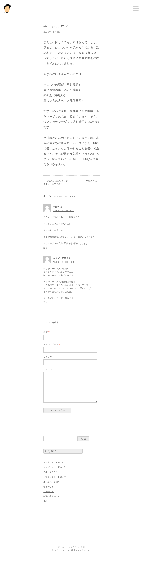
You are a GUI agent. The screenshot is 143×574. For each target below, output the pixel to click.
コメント (47, 369)
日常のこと (48, 491)
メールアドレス (51, 344)
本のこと (47, 501)
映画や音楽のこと (51, 496)
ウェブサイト (49, 357)
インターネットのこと (53, 462)
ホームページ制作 (51, 482)
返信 (45, 248)
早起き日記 (93, 181)
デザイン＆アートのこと (54, 477)
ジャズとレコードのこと (54, 467)
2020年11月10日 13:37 (63, 211)
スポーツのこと (50, 472)
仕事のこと (48, 487)
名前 (46, 332)
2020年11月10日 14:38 (63, 262)
